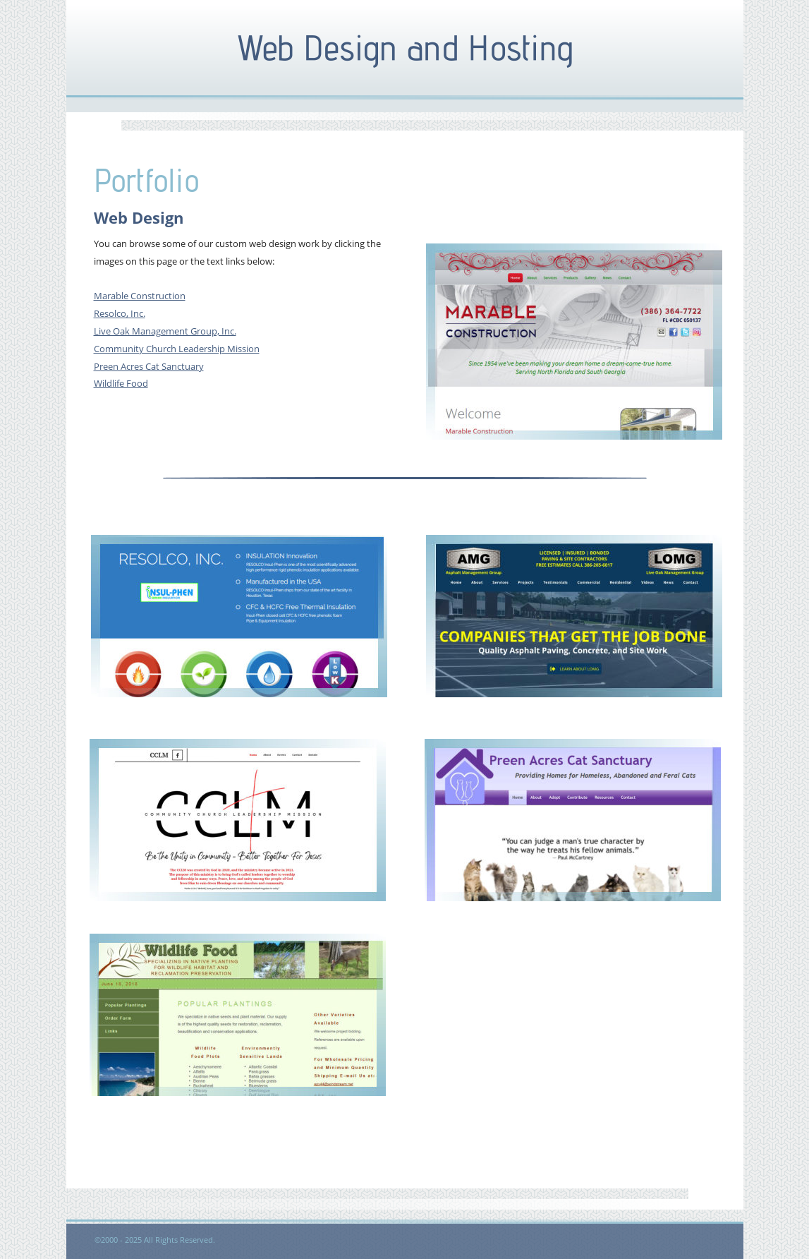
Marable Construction (139, 295)
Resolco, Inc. (119, 313)
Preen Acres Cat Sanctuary (149, 366)
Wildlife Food (121, 383)
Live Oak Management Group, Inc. (165, 331)
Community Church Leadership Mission (177, 348)
